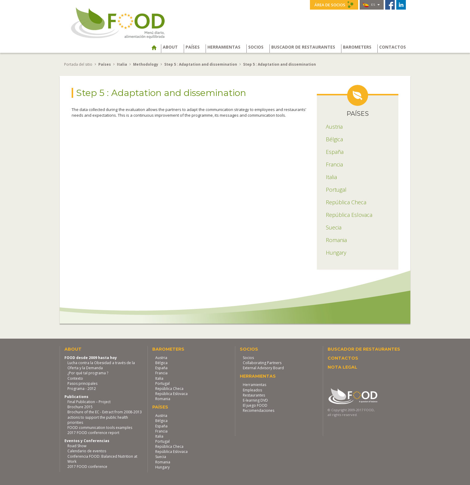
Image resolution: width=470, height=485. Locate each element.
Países (193, 46)
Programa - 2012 (81, 388)
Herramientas (223, 46)
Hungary (162, 466)
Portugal (162, 382)
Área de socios (334, 4)
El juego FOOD (255, 405)
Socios (255, 46)
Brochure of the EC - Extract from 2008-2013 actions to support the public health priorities (104, 416)
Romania (162, 398)
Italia (159, 377)
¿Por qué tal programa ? (87, 372)
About (170, 46)
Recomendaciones (258, 410)
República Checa (169, 388)
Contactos (392, 46)
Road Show (76, 445)
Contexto (75, 377)
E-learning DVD (255, 400)
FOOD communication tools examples (99, 427)
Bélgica (161, 362)
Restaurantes (254, 394)
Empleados (252, 389)
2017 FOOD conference (87, 466)
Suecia (160, 456)
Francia (161, 372)
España (161, 367)
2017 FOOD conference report (93, 432)
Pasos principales (82, 382)
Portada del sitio (78, 64)
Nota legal (342, 367)
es (371, 4)
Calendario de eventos (86, 450)
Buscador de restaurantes (303, 46)
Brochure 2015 (80, 406)
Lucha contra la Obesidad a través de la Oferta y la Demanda (101, 365)
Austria (161, 357)
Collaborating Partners (262, 362)
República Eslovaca (171, 393)
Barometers (357, 46)
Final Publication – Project (89, 401)
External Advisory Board (263, 367)
